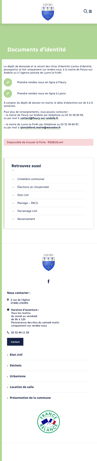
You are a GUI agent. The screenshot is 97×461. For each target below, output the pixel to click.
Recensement (23, 219)
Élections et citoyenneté (30, 187)
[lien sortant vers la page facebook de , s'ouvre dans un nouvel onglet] (48, 281)
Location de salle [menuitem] (20, 387)
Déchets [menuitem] (14, 365)
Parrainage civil (24, 211)
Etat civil (20, 195)
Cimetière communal (27, 179)
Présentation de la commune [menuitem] (29, 398)
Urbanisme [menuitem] (16, 376)
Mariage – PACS (24, 203)
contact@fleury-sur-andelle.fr (39, 118)
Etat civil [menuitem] (14, 354)
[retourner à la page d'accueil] (48, 11)
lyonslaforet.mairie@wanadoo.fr (40, 127)
